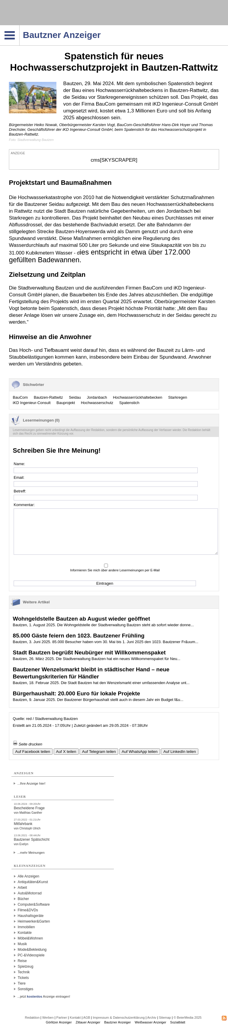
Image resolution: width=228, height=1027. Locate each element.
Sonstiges (25, 989)
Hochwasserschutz (97, 402)
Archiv (151, 1017)
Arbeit (22, 887)
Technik (24, 972)
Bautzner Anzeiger (117, 1022)
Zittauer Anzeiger (88, 1022)
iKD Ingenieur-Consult (31, 402)
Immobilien (26, 927)
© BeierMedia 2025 (188, 1017)
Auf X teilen (66, 751)
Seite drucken (27, 744)
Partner (61, 1017)
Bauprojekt (65, 402)
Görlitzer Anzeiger (59, 1022)
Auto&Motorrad (30, 893)
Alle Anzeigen (28, 876)
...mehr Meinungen (31, 852)
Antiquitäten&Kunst (33, 881)
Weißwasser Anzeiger (150, 1022)
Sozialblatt (177, 1022)
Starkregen (177, 397)
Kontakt (75, 1017)
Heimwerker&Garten (34, 921)
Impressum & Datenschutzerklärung (119, 1017)
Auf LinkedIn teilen (179, 751)
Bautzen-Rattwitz (48, 397)
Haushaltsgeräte (30, 915)
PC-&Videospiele (31, 955)
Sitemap (165, 1017)
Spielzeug (25, 966)
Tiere (22, 983)
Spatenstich (129, 402)
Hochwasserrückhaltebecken (137, 397)
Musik (22, 943)
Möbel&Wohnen (30, 938)
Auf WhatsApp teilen (140, 751)
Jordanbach (97, 397)
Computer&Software (34, 904)
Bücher (23, 898)
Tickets (23, 977)
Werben (47, 1017)
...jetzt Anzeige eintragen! (43, 996)
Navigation (19, 27)
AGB (86, 1017)
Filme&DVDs (28, 910)
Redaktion (32, 1017)
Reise (22, 960)
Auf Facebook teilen (32, 751)
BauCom (20, 397)
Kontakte (24, 932)
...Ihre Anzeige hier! (31, 783)
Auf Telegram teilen (99, 751)
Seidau (75, 397)
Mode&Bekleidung (32, 949)
